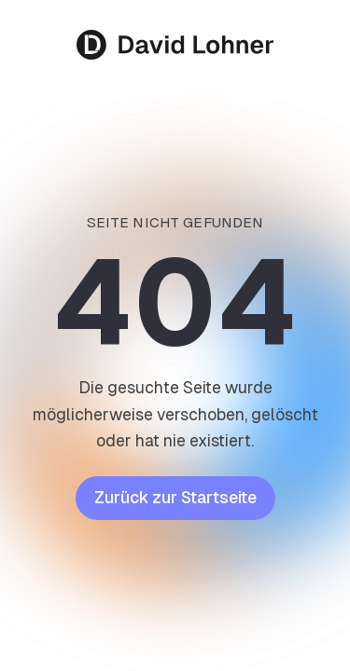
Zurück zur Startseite (175, 497)
